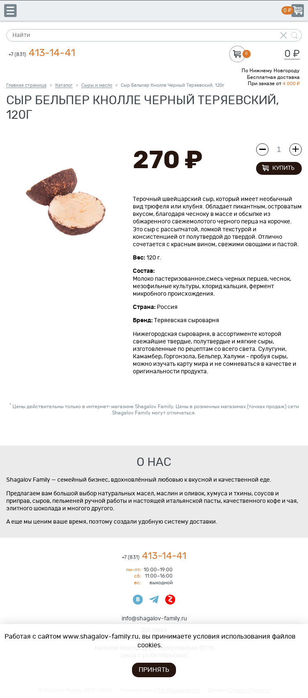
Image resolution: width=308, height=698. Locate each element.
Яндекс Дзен (170, 600)
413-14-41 (41, 53)
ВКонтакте (138, 600)
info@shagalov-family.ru (154, 619)
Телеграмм (154, 600)
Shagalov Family (154, 10)
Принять (154, 669)
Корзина (297, 10)
